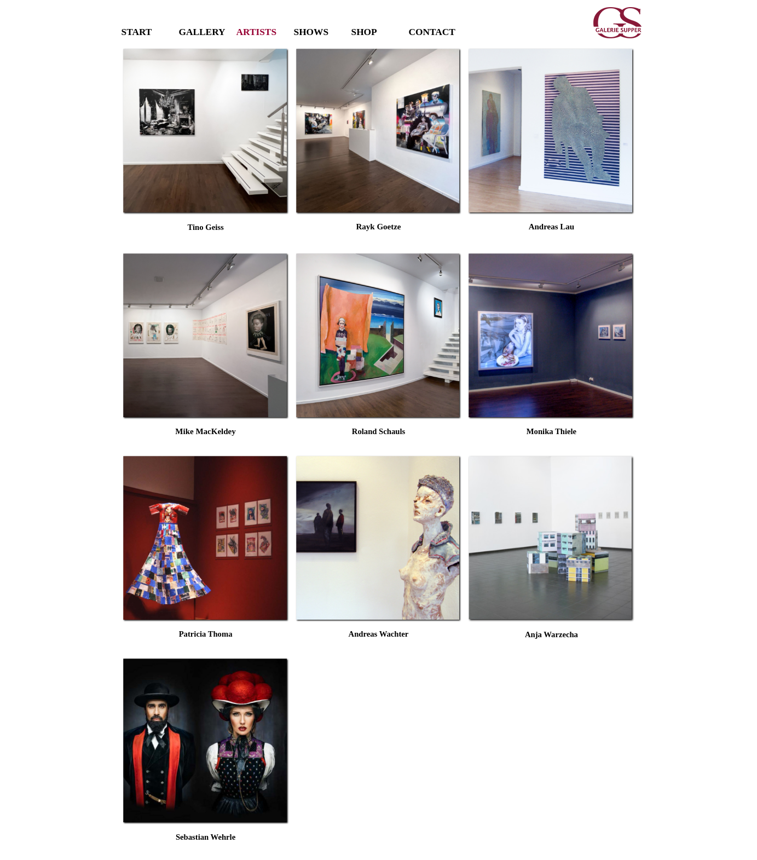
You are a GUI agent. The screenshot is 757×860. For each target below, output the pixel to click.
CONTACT (432, 32)
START (137, 32)
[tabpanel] (206, 233)
